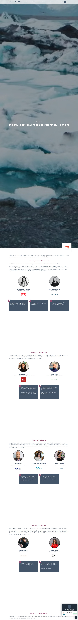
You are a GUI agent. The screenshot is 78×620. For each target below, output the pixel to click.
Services (28, 1)
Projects (33, 1)
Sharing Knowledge (41, 1)
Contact (54, 1)
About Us (49, 1)
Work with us (60, 1)
